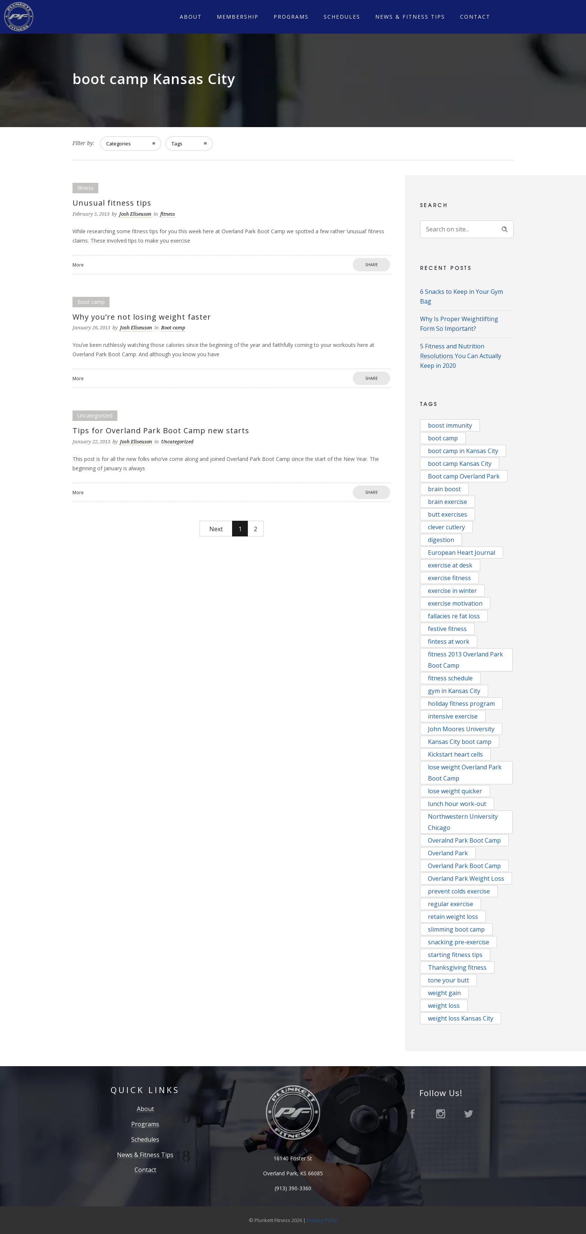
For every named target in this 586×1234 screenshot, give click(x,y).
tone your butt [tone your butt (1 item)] (448, 980)
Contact (475, 16)
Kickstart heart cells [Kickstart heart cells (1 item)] (455, 754)
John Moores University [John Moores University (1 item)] (461, 729)
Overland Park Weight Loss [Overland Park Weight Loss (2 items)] (466, 878)
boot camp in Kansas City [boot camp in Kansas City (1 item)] (463, 451)
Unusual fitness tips (112, 203)
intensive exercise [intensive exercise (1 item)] (453, 716)
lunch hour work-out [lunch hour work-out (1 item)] (457, 804)
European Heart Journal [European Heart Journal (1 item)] (461, 552)
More (78, 265)
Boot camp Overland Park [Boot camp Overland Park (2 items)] (464, 476)
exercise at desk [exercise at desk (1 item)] (450, 565)
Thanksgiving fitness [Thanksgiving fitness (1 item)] (457, 967)
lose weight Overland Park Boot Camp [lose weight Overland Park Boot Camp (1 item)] (465, 772)
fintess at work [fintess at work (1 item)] (448, 641)
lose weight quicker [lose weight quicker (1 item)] (455, 791)
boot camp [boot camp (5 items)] (443, 438)
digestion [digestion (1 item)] (441, 540)
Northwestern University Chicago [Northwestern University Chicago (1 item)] (463, 822)
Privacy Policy (322, 1220)
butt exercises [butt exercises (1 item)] (447, 514)
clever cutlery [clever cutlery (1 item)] (446, 527)
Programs (291, 16)
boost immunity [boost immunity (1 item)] (450, 425)
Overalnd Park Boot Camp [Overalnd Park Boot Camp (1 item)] (464, 840)
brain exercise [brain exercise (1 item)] (447, 502)
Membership (238, 16)
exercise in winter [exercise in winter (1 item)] (452, 591)
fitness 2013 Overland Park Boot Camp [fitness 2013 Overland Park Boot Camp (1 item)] (465, 660)
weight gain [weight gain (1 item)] (444, 993)
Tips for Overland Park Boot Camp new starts (161, 430)
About (191, 16)
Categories (118, 143)
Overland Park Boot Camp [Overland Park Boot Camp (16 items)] (464, 866)
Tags (177, 143)
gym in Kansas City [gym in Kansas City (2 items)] (454, 691)
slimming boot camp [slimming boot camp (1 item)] (456, 929)
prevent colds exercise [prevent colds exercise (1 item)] (459, 891)
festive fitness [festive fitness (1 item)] (447, 629)
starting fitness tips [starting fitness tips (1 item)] (455, 955)
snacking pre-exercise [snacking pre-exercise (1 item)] (458, 942)
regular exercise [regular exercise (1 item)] (450, 904)
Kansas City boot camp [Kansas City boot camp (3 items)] (459, 742)
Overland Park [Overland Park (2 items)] (448, 853)
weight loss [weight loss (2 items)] (444, 1005)
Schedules (342, 16)
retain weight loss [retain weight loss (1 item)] (453, 917)
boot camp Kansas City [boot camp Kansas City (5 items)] (459, 463)
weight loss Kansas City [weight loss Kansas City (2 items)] (460, 1018)
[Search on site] (466, 229)
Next (216, 529)
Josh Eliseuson (135, 214)
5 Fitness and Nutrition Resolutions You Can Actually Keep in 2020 (460, 356)
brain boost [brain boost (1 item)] (444, 489)
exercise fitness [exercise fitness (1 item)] (449, 578)
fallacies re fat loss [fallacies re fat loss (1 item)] (454, 616)
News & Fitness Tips (410, 16)
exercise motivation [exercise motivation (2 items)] (455, 603)
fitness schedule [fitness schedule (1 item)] (450, 678)
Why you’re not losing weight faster (142, 317)
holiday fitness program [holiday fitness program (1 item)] (461, 703)
